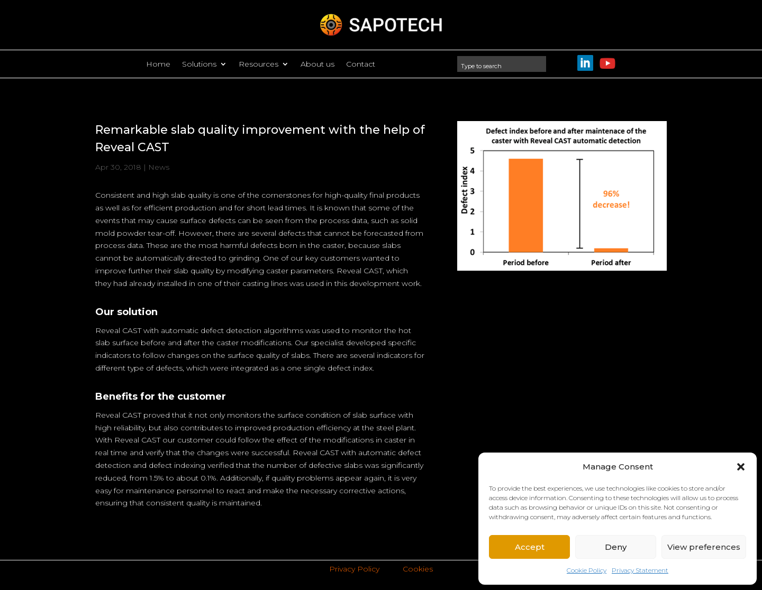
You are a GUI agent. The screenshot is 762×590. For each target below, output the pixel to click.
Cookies (418, 569)
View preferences (703, 547)
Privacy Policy (354, 569)
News (158, 167)
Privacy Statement (640, 570)
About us (317, 64)
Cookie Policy (586, 570)
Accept (530, 547)
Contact (360, 64)
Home (158, 64)
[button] (741, 467)
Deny (616, 547)
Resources (258, 64)
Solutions (199, 64)
